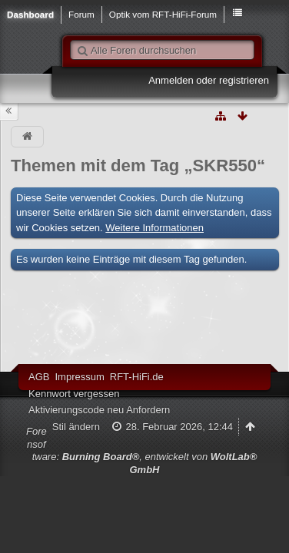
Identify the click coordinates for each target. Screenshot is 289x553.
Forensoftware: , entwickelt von (141, 450)
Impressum (79, 376)
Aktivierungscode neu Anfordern (99, 410)
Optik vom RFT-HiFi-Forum (163, 14)
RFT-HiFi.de (137, 376)
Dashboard (30, 14)
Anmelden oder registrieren (208, 80)
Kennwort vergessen (74, 393)
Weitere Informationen (154, 227)
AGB (38, 376)
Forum (81, 14)
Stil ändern (76, 426)
